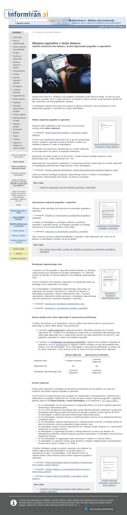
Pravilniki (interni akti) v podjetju (18, 108)
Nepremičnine (19, 96)
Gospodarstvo (19, 71)
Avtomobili (17, 37)
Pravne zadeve (19, 114)
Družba (16, 53)
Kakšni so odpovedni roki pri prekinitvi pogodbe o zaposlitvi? (68, 187)
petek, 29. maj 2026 (107, 26)
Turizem (16, 139)
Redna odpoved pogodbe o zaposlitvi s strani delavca (107, 144)
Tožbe (15, 136)
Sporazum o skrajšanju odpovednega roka (110, 294)
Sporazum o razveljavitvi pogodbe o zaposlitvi (66, 231)
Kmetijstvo (17, 86)
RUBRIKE (16, 32)
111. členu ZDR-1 (110, 400)
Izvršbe (16, 74)
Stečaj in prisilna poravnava (17, 127)
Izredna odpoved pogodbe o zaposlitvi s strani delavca (109, 481)
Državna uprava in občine (17, 65)
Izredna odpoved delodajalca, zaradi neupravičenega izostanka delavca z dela (81, 170)
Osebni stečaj (19, 99)
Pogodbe (17, 102)
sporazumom (62, 344)
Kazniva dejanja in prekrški (17, 80)
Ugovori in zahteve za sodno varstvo (19, 145)
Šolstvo (16, 133)
